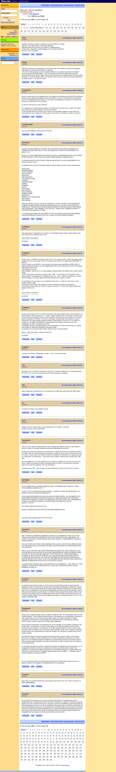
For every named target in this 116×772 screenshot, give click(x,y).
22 (21, 27)
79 (59, 739)
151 (55, 751)
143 (25, 751)
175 (80, 754)
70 (33, 739)
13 (57, 24)
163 (36, 754)
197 (51, 31)
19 (75, 24)
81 (65, 739)
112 (36, 745)
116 (51, 745)
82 (68, 739)
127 (29, 748)
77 (53, 739)
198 (55, 31)
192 (32, 31)
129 (36, 748)
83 (71, 739)
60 (68, 736)
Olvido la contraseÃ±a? (8, 22)
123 (77, 745)
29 (42, 733)
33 (53, 733)
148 (44, 751)
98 (50, 742)
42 (80, 733)
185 (72, 27)
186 (76, 27)
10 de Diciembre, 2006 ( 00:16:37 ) (72, 143)
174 (77, 754)
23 (24, 27)
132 (47, 748)
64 (80, 736)
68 (27, 739)
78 (56, 739)
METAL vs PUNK (38, 16)
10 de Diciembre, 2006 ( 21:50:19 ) (72, 675)
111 (32, 745)
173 (73, 754)
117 (55, 745)
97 (47, 742)
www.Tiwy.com (66, 765)
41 (77, 733)
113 (40, 745)
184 (69, 27)
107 (83, 742)
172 (69, 754)
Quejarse (39, 54)
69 (30, 739)
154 (66, 751)
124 (80, 745)
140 (77, 748)
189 (21, 31)
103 (68, 742)
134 (55, 748)
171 (66, 754)
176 (21, 756)
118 (58, 745)
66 (21, 739)
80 (62, 739)
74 (44, 739)
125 (21, 748)
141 (80, 748)
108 (21, 745)
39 (71, 733)
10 (48, 24)
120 (66, 745)
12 (54, 24)
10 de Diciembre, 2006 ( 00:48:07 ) (72, 253)
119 (62, 745)
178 (46, 27)
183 (65, 27)
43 (83, 733)
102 (64, 742)
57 (59, 736)
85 (77, 739)
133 (51, 748)
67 (24, 739)
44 (21, 736)
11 (51, 24)
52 (44, 736)
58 (62, 736)
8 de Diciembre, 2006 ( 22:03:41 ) (72, 38)
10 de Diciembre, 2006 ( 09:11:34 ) (72, 403)
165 (44, 754)
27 (36, 733)
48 (33, 736)
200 (62, 31)
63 (77, 736)
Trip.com (3, 44)
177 (25, 756)
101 (61, 742)
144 (29, 751)
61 (71, 736)
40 (74, 733)
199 (58, 31)
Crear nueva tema (56, 5)
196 (47, 31)
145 (32, 751)
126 (25, 748)
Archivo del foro (12, 34)
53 (47, 736)
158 (80, 751)
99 (53, 742)
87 (83, 739)
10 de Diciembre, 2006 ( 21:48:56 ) (72, 609)
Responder (45, 5)
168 (55, 754)
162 (32, 754)
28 (39, 733)
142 (21, 751)
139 (73, 748)
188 (83, 27)
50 (39, 736)
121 (69, 745)
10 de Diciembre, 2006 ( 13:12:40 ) (72, 440)
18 (72, 24)
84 (74, 739)
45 (24, 736)
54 (50, 736)
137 (66, 748)
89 (24, 742)
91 (30, 742)
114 (44, 745)
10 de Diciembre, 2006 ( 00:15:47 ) (72, 125)
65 (83, 736)
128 (32, 748)
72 (39, 739)
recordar (5, 17)
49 (36, 736)
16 (66, 24)
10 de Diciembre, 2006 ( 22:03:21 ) (72, 694)
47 (30, 736)
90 (27, 742)
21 (81, 24)
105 (75, 742)
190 (25, 31)
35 (59, 733)
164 (40, 754)
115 (47, 745)
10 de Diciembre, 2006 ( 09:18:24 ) (72, 421)
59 (65, 736)
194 (40, 31)
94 (39, 742)
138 (69, 748)
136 (62, 748)
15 (63, 24)
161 (29, 754)
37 (65, 733)
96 (44, 742)
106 (79, 742)
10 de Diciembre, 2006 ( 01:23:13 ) (72, 347)
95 (42, 742)
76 (50, 739)
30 (44, 733)
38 (68, 733)
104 (72, 742)
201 (66, 31)
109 (25, 745)
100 (57, 742)
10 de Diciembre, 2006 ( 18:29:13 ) (72, 480)
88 (21, 742)
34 (56, 733)
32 (50, 733)
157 (77, 751)
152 (58, 751)
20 (78, 24)
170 (62, 754)
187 (80, 27)
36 (62, 733)
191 (29, 31)
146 (36, 751)
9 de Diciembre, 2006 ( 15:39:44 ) (72, 90)
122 (73, 745)
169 (58, 754)
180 (54, 27)
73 (42, 739)
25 (30, 733)
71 (36, 739)
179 (50, 27)
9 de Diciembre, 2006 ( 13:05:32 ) (72, 62)
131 (44, 748)
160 (25, 754)
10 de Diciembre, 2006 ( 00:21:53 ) (72, 227)
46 (27, 736)
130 (40, 748)
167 (51, 754)
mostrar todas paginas (36, 27)
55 (53, 736)
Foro (15, 30)
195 (44, 31)
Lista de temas (69, 5)
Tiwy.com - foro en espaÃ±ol (31, 10)
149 (47, 751)
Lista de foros (79, 5)
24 (27, 27)
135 (58, 748)
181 (57, 27)
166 (47, 754)
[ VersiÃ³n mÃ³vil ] (23, 1)
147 (40, 751)
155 (69, 751)
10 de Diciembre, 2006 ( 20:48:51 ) (72, 530)
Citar (32, 54)
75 (47, 739)
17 (69, 24)
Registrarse (13, 32)
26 (33, 733)
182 (61, 27)
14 (60, 24)
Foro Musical (34, 14)
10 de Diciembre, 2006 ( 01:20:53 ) (72, 308)
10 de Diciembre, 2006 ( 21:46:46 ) (72, 579)
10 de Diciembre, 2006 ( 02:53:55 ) (72, 365)
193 (36, 31)
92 (33, 742)
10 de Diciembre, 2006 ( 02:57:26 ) (72, 385)
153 (62, 751)
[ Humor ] (14, 1)
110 (29, 745)
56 (56, 736)
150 (51, 751)
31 (47, 733)
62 (74, 736)
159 (21, 754)
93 (36, 742)
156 (73, 751)
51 (42, 736)
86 (80, 739)
